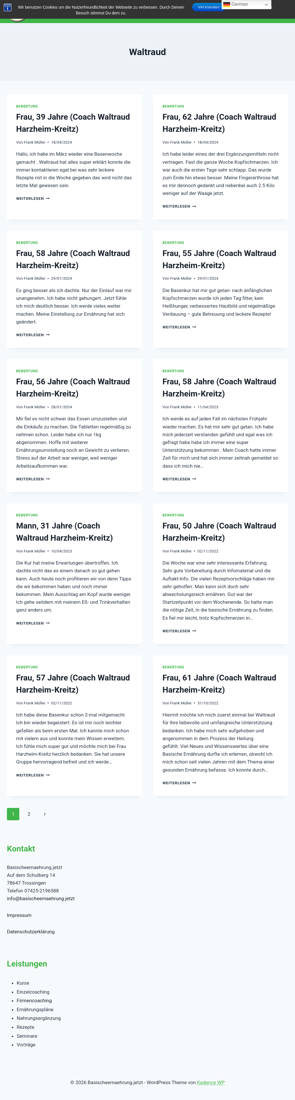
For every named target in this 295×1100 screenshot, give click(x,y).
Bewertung (27, 106)
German (235, 4)
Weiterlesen (33, 198)
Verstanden (209, 7)
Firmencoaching (34, 1000)
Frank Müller (35, 142)
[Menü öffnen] (282, 11)
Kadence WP (211, 1082)
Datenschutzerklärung (30, 931)
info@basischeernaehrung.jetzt (41, 898)
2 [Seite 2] (29, 814)
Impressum (19, 915)
